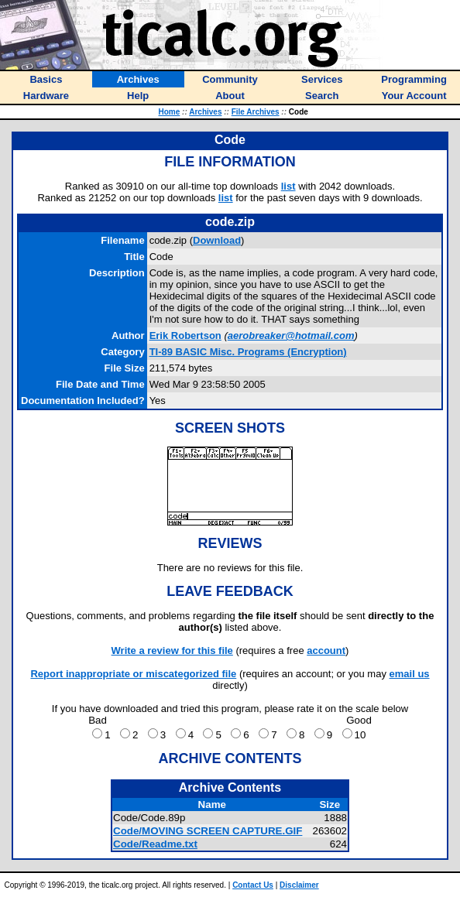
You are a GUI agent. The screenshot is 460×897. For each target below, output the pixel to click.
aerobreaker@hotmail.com (291, 335)
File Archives (256, 112)
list (288, 186)
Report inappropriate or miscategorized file (133, 674)
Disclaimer (299, 885)
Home (169, 112)
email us (410, 674)
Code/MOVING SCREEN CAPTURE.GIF (207, 831)
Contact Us (252, 885)
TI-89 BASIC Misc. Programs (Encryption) (248, 352)
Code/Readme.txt (155, 844)
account (326, 650)
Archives (205, 112)
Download (217, 240)
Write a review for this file (172, 650)
